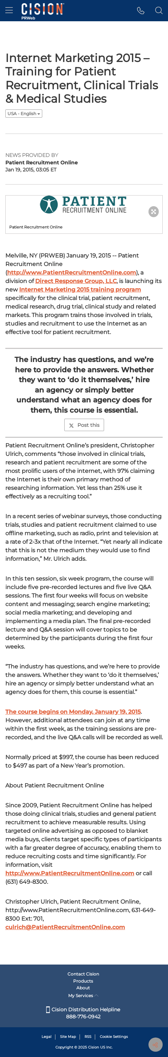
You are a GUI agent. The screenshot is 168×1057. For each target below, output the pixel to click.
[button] (141, 10)
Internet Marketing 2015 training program (80, 289)
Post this (84, 425)
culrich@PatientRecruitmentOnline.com (65, 927)
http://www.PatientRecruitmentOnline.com (71, 272)
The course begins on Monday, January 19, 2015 (73, 711)
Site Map (68, 1036)
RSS (88, 1036)
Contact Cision (83, 974)
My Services (83, 995)
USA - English (23, 113)
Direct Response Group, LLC (75, 281)
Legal (47, 1036)
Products (83, 981)
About (83, 987)
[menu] (9, 10)
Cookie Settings (114, 1036)
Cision (93, 1047)
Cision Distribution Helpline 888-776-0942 (83, 1013)
